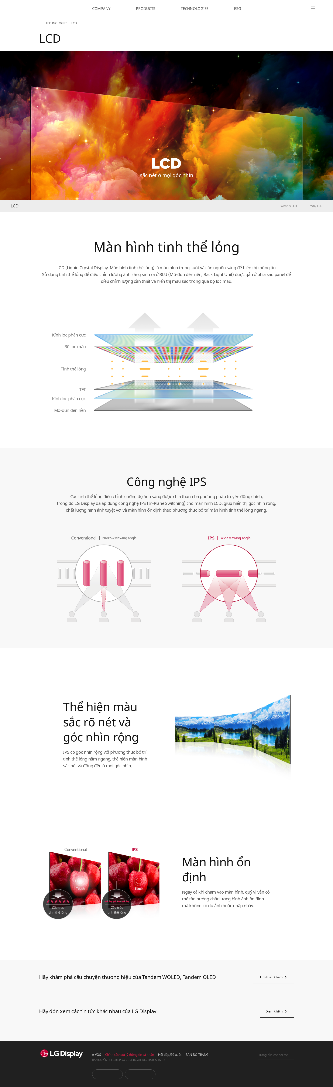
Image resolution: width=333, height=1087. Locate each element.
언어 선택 (301, 8)
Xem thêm (274, 1011)
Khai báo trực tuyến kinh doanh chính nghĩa (276, 1078)
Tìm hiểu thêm (271, 977)
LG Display (36, 8)
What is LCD (289, 206)
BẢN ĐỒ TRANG (197, 1054)
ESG (237, 8)
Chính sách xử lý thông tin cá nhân (129, 1054)
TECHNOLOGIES (195, 8)
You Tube (107, 1074)
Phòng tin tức (140, 1074)
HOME (41, 23)
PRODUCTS (145, 8)
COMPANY (101, 8)
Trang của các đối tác (273, 1055)
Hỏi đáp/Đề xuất (169, 1054)
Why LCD (316, 206)
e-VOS (96, 1054)
